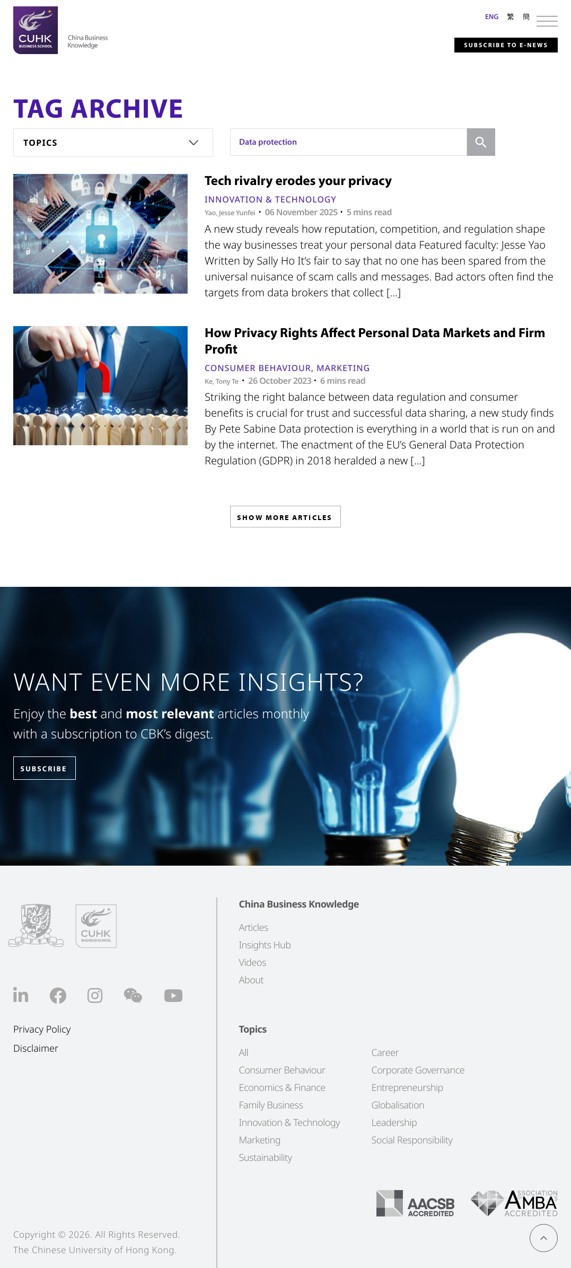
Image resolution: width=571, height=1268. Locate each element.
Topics (40, 142)
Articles (253, 927)
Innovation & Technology (271, 199)
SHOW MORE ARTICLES (284, 520)
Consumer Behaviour (258, 368)
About (251, 979)
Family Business (271, 1104)
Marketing (343, 368)
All (243, 1052)
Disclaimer (35, 1048)
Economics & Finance (282, 1087)
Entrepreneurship (407, 1087)
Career (385, 1052)
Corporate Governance (417, 1069)
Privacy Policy (42, 1029)
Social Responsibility (411, 1139)
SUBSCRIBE (52, 769)
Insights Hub (265, 944)
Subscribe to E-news (488, 44)
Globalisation (397, 1104)
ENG (491, 16)
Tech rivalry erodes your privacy (298, 180)
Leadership (394, 1122)
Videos (252, 962)
